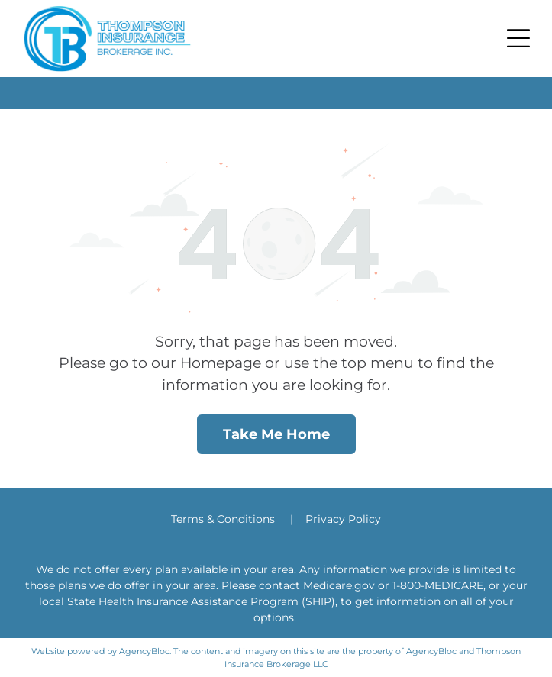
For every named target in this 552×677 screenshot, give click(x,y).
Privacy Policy (343, 519)
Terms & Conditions (223, 519)
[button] (518, 38)
